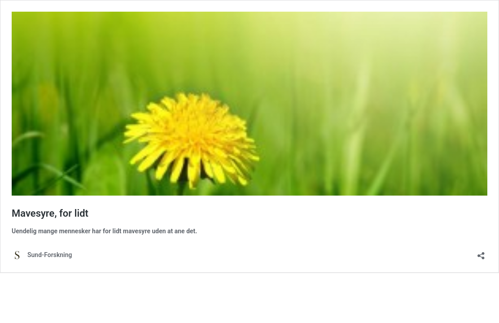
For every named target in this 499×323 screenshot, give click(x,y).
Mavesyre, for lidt (50, 213)
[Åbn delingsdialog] (481, 253)
